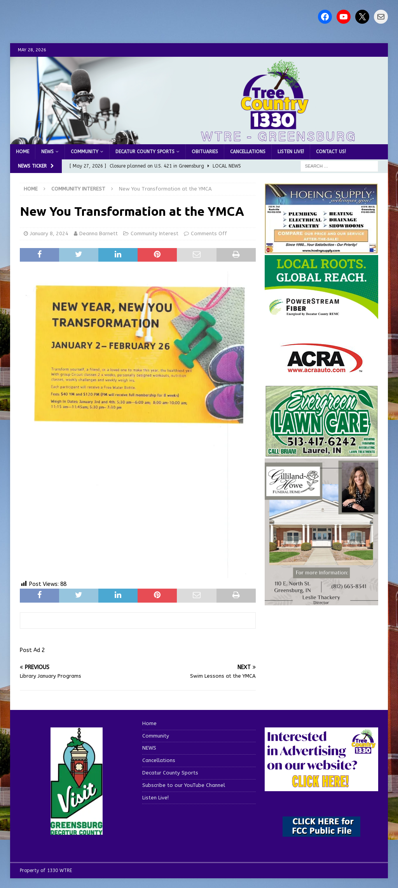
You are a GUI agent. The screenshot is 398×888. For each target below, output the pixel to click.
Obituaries (205, 151)
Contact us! (331, 151)
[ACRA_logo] (321, 368)
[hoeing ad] (321, 249)
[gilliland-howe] (321, 601)
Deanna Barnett (98, 233)
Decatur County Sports (145, 151)
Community (84, 151)
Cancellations (247, 151)
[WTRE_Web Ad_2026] (321, 315)
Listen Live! (291, 151)
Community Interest (154, 233)
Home (22, 151)
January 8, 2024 (49, 233)
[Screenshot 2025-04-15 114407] (321, 453)
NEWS (47, 151)
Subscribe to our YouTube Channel (183, 785)
